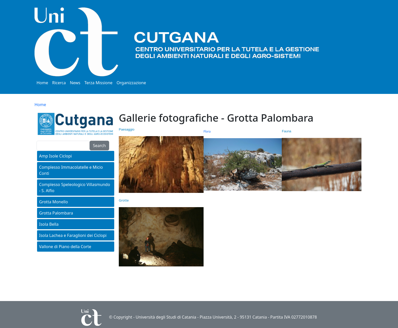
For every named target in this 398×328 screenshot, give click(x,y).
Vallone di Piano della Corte (65, 246)
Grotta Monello (53, 202)
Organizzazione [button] (131, 82)
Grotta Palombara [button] (56, 213)
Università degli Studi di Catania (166, 317)
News (75, 82)
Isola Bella (49, 224)
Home (42, 82)
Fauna (286, 131)
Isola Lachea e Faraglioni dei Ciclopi (73, 235)
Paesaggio (126, 129)
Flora (207, 131)
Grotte (124, 200)
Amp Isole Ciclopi (55, 156)
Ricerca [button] (59, 82)
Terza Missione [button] (98, 82)
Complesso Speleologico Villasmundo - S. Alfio (74, 187)
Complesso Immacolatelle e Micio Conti (71, 170)
